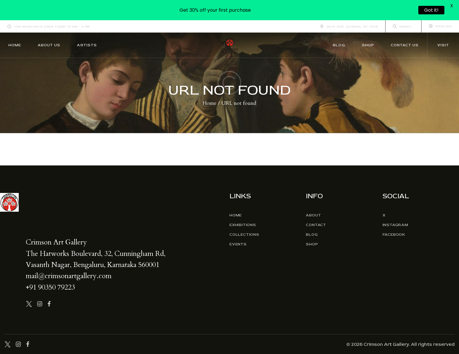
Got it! (431, 10)
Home (209, 103)
